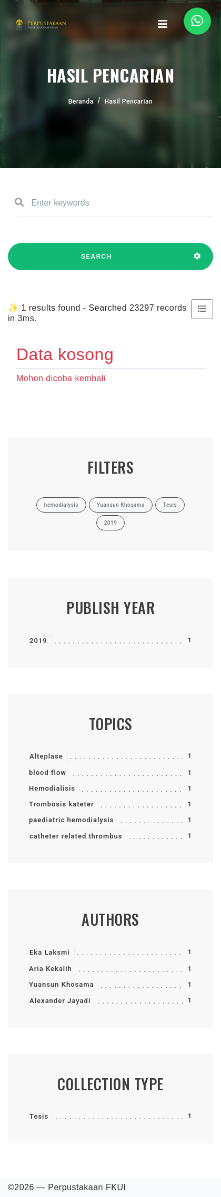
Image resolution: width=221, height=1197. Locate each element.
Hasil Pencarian (129, 101)
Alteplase (46, 756)
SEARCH (96, 261)
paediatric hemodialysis (71, 820)
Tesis (38, 1116)
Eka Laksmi (49, 952)
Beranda (81, 101)
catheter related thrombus (76, 836)
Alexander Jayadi (60, 1001)
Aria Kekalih (50, 969)
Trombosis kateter (61, 804)
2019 (38, 640)
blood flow (47, 772)
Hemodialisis (52, 788)
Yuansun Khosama (61, 984)
